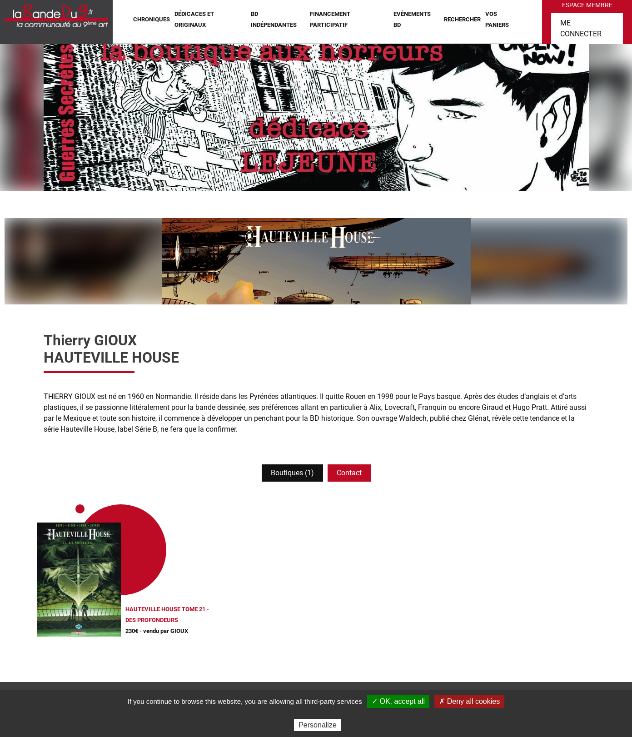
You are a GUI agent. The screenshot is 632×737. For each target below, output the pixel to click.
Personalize (318, 725)
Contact (349, 472)
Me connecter (581, 28)
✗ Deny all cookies (469, 701)
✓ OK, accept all (398, 701)
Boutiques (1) (292, 472)
